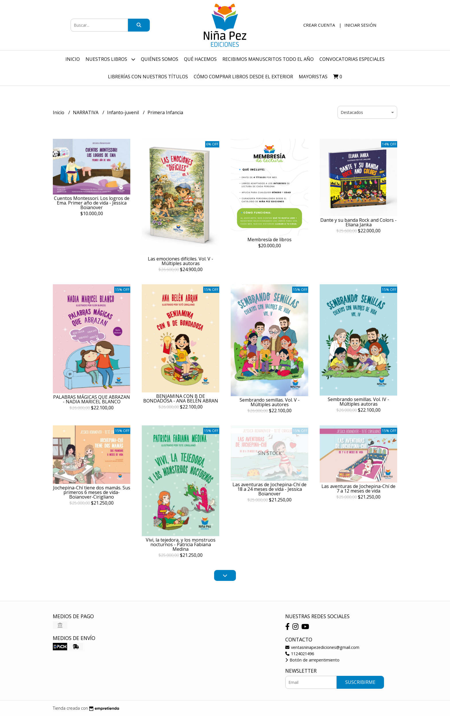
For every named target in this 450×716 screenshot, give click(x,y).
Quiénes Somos (159, 59)
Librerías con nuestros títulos (148, 76)
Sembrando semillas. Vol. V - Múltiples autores (270, 402)
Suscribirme (360, 682)
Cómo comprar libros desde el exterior (243, 76)
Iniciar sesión (360, 25)
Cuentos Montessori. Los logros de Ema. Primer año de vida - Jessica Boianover (91, 203)
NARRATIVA (86, 112)
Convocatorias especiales (352, 59)
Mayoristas (313, 76)
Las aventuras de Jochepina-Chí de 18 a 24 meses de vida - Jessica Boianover (269, 489)
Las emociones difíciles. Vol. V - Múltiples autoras (180, 261)
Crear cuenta (319, 25)
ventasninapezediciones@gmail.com (322, 647)
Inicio (72, 59)
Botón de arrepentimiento (312, 660)
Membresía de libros (269, 239)
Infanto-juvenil (123, 112)
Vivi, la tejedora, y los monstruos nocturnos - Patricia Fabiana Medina (181, 544)
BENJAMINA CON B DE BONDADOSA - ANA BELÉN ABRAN (180, 398)
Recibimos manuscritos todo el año (268, 59)
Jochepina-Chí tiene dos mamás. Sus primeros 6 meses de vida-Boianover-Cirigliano (91, 492)
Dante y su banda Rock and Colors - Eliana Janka (358, 222)
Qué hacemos (200, 59)
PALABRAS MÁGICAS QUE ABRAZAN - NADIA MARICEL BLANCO (91, 399)
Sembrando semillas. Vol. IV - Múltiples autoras (358, 401)
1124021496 (299, 653)
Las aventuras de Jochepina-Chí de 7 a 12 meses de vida (358, 488)
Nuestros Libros (110, 59)
